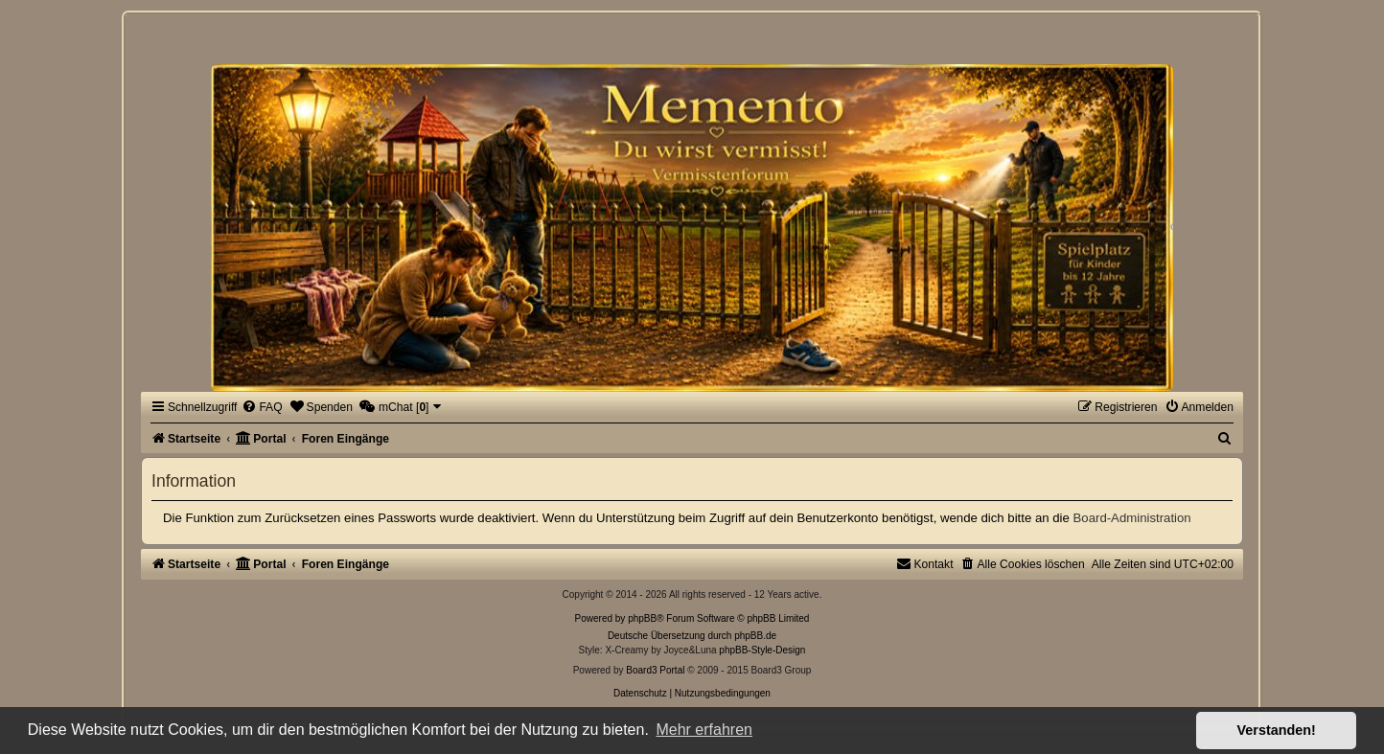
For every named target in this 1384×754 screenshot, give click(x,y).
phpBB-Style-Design (762, 650)
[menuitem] (262, 407)
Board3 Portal (655, 670)
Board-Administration (1132, 518)
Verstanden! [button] (1276, 730)
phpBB (642, 618)
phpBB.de (755, 635)
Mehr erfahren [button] (704, 729)
